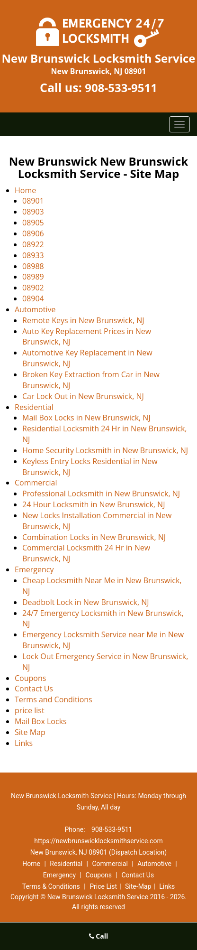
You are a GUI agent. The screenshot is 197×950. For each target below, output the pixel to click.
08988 (33, 266)
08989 (33, 276)
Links (24, 743)
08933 (33, 255)
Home (25, 190)
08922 (33, 244)
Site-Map (138, 886)
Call (98, 936)
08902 (33, 287)
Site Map (30, 732)
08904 (33, 298)
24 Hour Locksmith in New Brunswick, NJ (93, 504)
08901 (33, 201)
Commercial (36, 482)
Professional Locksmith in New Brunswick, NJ (101, 493)
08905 (33, 222)
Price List (103, 886)
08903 (33, 211)
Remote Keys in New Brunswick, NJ (83, 320)
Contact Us (34, 688)
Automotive (35, 309)
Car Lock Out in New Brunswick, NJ (83, 396)
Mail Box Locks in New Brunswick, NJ (86, 417)
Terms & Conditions (51, 886)
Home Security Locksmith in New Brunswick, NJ (105, 450)
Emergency (34, 569)
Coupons (30, 678)
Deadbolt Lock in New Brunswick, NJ (85, 602)
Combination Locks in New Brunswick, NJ (94, 537)
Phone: (76, 829)
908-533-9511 (121, 87)
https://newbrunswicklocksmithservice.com (98, 841)
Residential (34, 407)
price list (30, 710)
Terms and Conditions (53, 699)
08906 (33, 233)
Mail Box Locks (41, 721)
